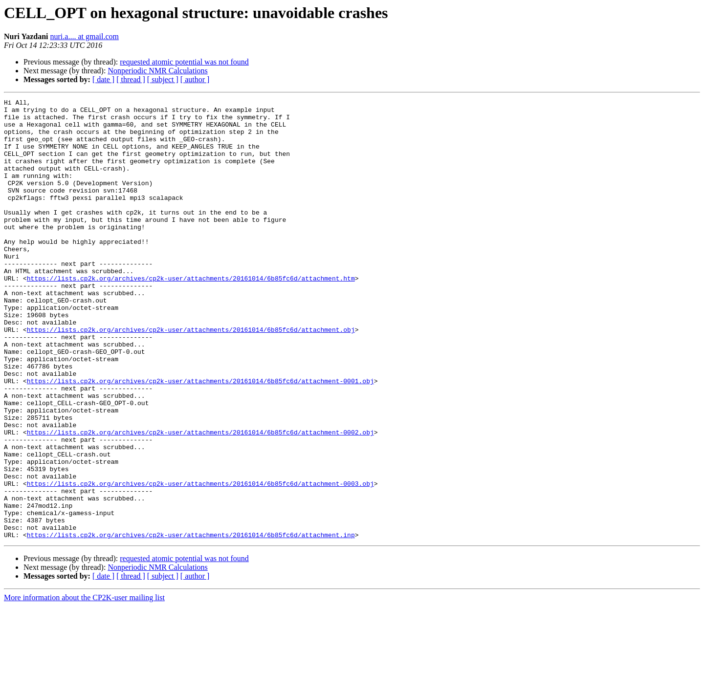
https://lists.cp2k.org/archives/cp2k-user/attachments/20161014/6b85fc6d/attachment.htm (191, 314)
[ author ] (195, 79)
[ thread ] (130, 79)
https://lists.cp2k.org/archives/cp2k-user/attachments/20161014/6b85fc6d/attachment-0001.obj (200, 438)
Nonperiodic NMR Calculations (157, 70)
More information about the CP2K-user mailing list (84, 685)
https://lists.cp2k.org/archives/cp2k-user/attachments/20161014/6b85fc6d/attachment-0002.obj (200, 499)
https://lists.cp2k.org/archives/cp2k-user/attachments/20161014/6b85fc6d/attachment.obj (191, 376)
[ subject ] (162, 79)
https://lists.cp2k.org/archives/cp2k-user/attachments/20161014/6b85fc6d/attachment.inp (191, 622)
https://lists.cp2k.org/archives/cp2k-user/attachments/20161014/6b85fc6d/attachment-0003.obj (200, 561)
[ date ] (103, 79)
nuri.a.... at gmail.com (84, 36)
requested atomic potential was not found (184, 62)
